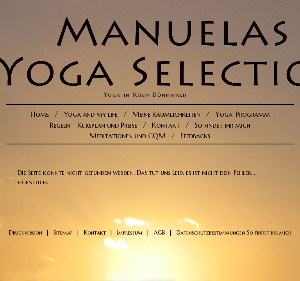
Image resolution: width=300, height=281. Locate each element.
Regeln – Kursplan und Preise (93, 125)
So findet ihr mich (222, 125)
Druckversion (25, 232)
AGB (159, 232)
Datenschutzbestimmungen (211, 232)
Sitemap (63, 232)
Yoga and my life (91, 114)
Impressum (130, 232)
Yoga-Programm (242, 114)
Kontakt (166, 125)
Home (39, 114)
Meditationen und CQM (127, 135)
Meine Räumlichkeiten (166, 114)
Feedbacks (195, 135)
